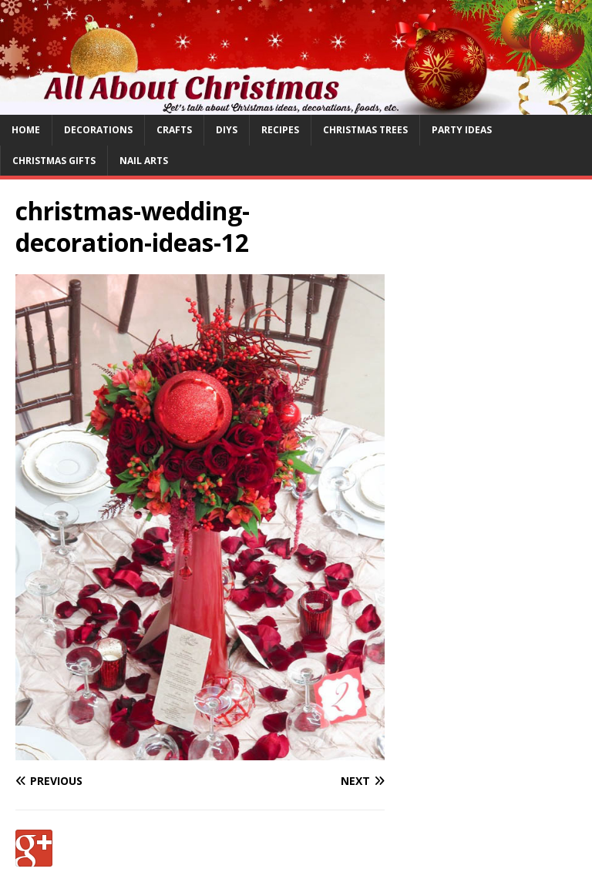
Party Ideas (462, 129)
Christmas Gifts (54, 160)
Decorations (98, 129)
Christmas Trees (365, 129)
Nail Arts (143, 160)
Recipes (280, 129)
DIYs (226, 129)
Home (26, 129)
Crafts (174, 129)
